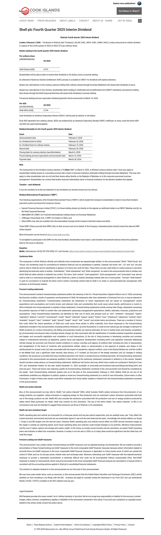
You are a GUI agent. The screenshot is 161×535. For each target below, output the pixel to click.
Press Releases (46, 21)
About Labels (67, 21)
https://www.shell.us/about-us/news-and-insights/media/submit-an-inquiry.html (102, 251)
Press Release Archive (43, 525)
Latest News (26, 21)
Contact (84, 21)
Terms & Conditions (82, 525)
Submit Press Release (63, 525)
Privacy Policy (120, 525)
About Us (98, 21)
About (29, 525)
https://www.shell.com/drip (58, 235)
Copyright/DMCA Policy (102, 525)
